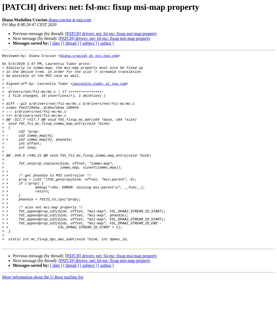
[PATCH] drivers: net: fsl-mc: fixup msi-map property (111, 33)
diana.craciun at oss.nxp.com (89, 56)
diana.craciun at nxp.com (70, 20)
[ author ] (106, 43)
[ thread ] (71, 43)
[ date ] (56, 43)
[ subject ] (88, 43)
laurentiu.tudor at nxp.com (99, 89)
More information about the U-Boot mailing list (42, 315)
